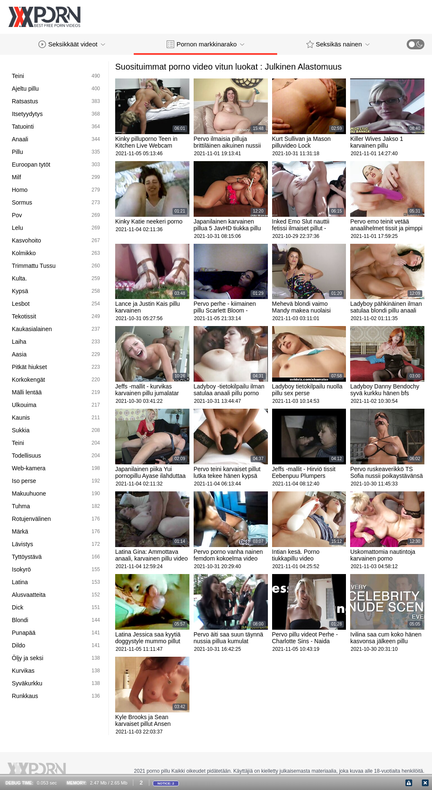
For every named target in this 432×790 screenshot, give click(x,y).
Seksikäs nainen (338, 44)
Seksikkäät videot (71, 44)
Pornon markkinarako (205, 44)
